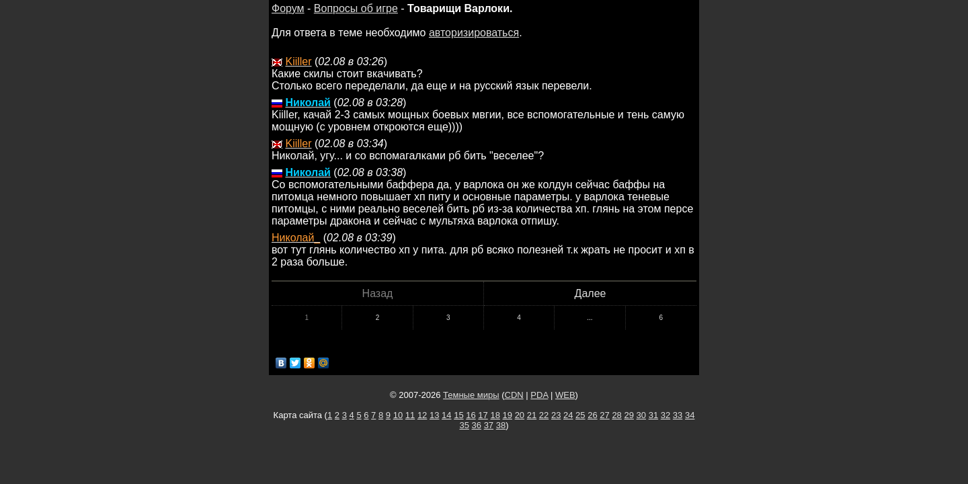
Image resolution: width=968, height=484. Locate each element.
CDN (514, 395)
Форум (288, 8)
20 (519, 415)
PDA (539, 395)
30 (641, 415)
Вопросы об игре (356, 8)
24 (568, 415)
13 (434, 415)
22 (544, 415)
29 (628, 415)
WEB (565, 395)
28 (616, 415)
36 (476, 425)
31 (653, 415)
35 (464, 425)
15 (458, 415)
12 (422, 415)
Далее (590, 293)
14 (446, 415)
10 (398, 415)
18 (494, 415)
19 (507, 415)
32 (665, 415)
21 (531, 415)
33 (677, 415)
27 (604, 415)
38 (501, 425)
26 (592, 415)
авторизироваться (474, 32)
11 (410, 415)
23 (556, 415)
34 (689, 415)
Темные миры (471, 395)
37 (488, 425)
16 (470, 415)
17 (482, 415)
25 (580, 415)
